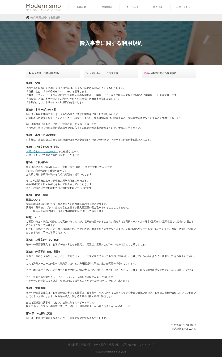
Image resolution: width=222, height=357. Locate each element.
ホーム (27, 17)
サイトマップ (146, 344)
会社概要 (81, 7)
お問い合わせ (183, 7)
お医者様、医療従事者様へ (45, 73)
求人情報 (158, 7)
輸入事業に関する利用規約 (160, 73)
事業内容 (107, 7)
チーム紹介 (132, 7)
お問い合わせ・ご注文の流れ (104, 73)
